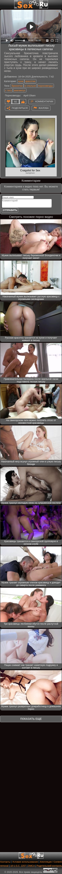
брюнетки (17, 85)
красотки (30, 81)
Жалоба (44, 108)
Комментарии (44, 101)
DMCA (31, 865)
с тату (8, 90)
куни (20, 81)
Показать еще (31, 718)
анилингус (20, 90)
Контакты (5, 862)
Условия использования (25, 862)
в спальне (30, 85)
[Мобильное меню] (3, 4)
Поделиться (20, 108)
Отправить (10, 210)
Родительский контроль (49, 865)
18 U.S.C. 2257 (18, 865)
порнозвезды (45, 85)
